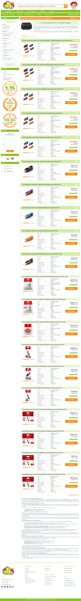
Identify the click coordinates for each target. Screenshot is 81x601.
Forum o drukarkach (68, 570)
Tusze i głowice (8, 11)
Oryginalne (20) (6, 55)
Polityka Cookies (28, 582)
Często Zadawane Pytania (8, 74)
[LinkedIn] (10, 586)
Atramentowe (12, 14)
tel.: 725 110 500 (5, 582)
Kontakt (4, 71)
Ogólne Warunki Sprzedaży (30, 581)
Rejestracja (76, 14)
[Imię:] (10, 140)
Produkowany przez (6, 43)
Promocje (4, 24)
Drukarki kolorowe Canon (29, 14)
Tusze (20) (5, 56)
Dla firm (26, 573)
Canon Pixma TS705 (48, 14)
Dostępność (4, 31)
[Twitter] (7, 586)
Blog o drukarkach (68, 572)
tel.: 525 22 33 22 (5, 581)
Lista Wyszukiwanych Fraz (69, 583)
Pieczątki (51, 11)
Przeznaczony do (5, 38)
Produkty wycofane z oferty (69, 585)
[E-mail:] (10, 146)
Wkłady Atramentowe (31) (8, 49)
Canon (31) (5, 40)
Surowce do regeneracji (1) (8, 58)
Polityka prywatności (29, 579)
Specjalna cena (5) (6, 28)
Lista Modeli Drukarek (68, 580)
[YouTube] (13, 586)
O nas (4, 76)
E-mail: (3, 144)
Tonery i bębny (19, 11)
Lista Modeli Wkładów (68, 582)
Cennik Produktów (48, 583)
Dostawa (5, 72)
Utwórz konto (47, 570)
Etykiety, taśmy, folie (31, 11)
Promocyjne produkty (49, 580)
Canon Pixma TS (39, 14)
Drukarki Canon (20, 14)
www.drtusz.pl (5, 14)
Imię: (3, 137)
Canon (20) (5, 45)
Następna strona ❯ (74, 495)
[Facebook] (2, 586)
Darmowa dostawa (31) (7, 26)
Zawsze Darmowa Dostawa (50, 576)
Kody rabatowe (48, 582)
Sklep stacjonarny (68, 568)
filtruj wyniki (10, 21)
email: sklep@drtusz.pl (6, 584)
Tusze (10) (5, 53)
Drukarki (42, 11)
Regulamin (27, 577)
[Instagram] (5, 586)
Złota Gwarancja (48, 578)
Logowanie (70, 14)
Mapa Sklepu (67, 578)
